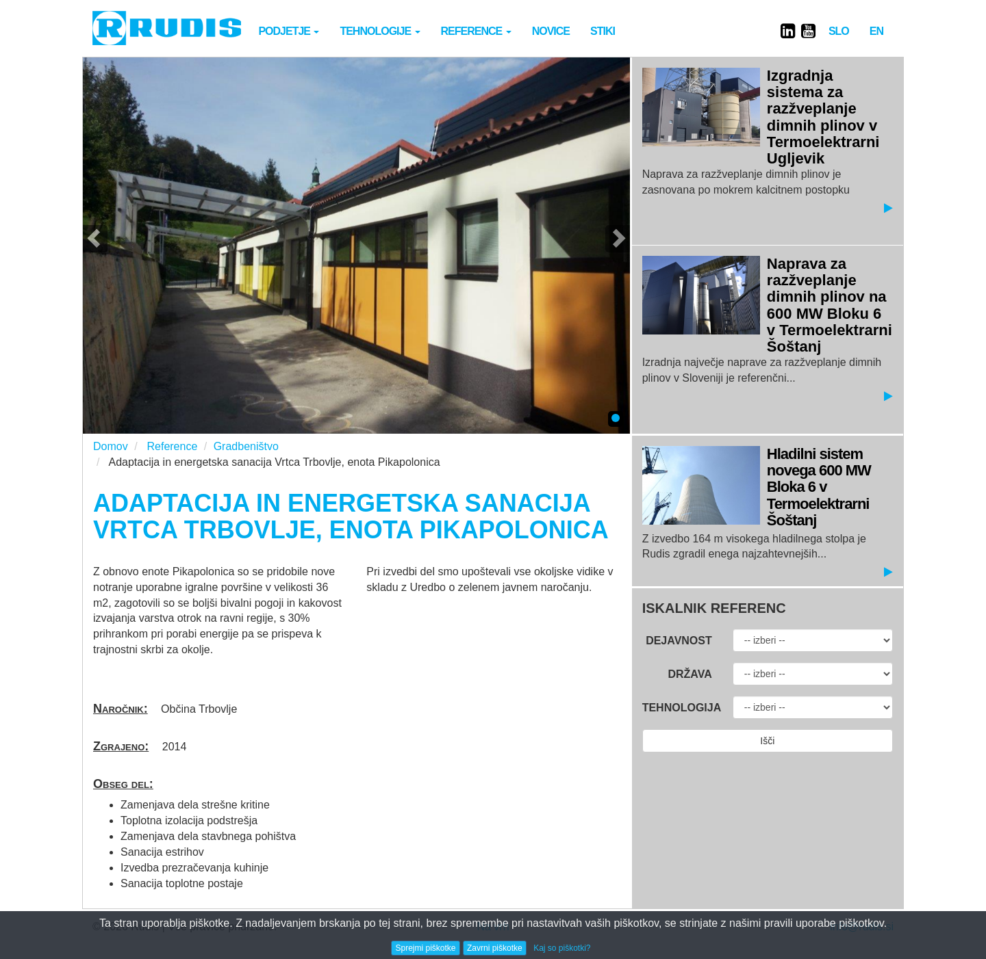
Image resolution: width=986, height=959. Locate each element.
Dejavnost (679, 640)
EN (876, 31)
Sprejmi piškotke (425, 948)
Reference (476, 31)
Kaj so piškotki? (561, 948)
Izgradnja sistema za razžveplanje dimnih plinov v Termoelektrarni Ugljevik (823, 117)
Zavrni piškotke (494, 948)
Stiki (602, 31)
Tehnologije (380, 31)
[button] (95, 238)
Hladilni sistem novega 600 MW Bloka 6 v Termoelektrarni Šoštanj (819, 487)
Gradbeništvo (246, 446)
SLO (839, 31)
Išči (767, 740)
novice (551, 31)
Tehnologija (682, 707)
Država (689, 674)
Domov (110, 446)
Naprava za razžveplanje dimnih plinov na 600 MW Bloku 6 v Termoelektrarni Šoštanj (829, 305)
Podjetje (288, 31)
